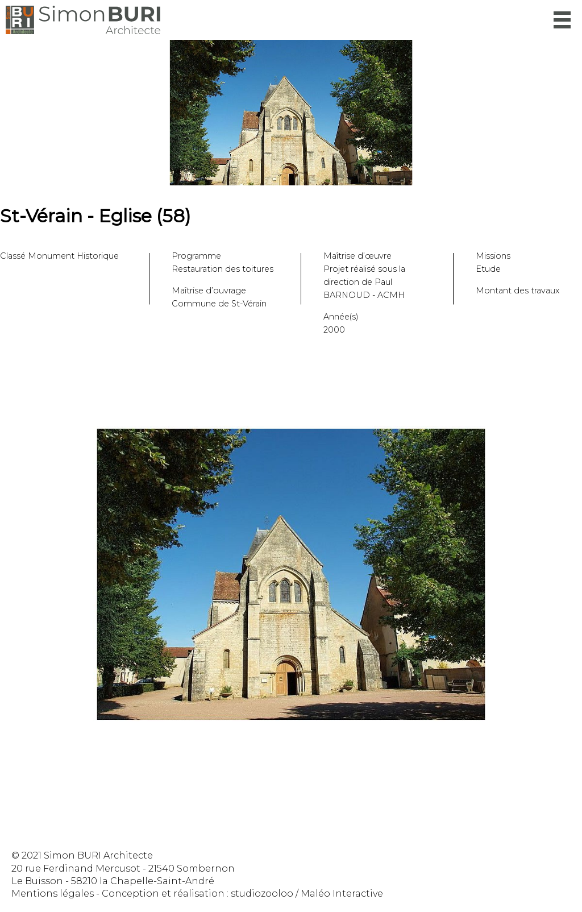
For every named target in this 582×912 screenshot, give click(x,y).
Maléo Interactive (342, 893)
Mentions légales (52, 893)
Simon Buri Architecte (83, 20)
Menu (562, 19)
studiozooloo (262, 893)
